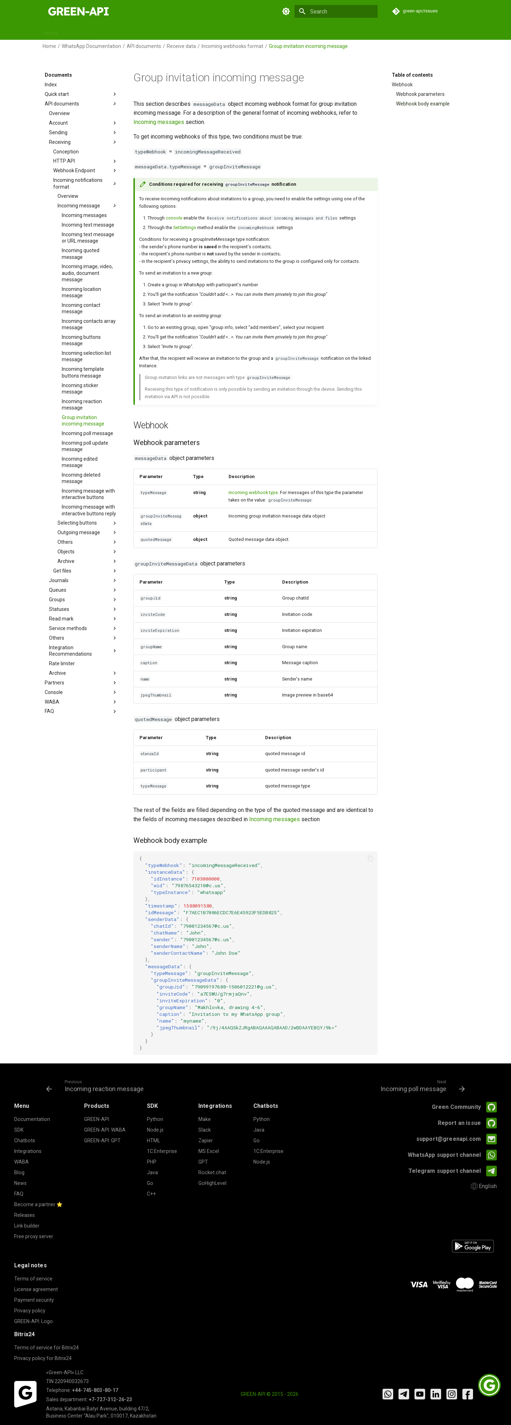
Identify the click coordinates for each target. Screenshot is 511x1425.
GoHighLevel (212, 1183)
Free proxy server (33, 1236)
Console (81, 692)
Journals (83, 580)
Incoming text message (88, 225)
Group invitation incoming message (83, 421)
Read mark (83, 619)
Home (51, 31)
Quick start (81, 94)
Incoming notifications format (85, 183)
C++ (151, 1194)
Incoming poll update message (85, 446)
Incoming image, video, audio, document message (87, 273)
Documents (80, 31)
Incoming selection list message (86, 356)
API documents (144, 46)
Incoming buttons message (81, 340)
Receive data (181, 46)
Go (150, 1183)
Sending (83, 132)
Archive (87, 561)
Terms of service (33, 1279)
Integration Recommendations (83, 651)
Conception (66, 152)
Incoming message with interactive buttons (88, 494)
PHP (151, 1162)
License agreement (36, 1289)
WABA (81, 702)
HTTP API (85, 161)
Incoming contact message (81, 308)
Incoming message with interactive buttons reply (89, 510)
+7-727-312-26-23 (110, 1399)
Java (152, 1172)
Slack (204, 1130)
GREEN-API (96, 1119)
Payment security (34, 1300)
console (174, 218)
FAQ (315, 31)
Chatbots (166, 31)
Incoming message (87, 205)
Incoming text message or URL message (88, 238)
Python (155, 1119)
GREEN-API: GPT (102, 1140)
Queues (83, 590)
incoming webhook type (253, 492)
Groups (83, 599)
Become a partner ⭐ (38, 1204)
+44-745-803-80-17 (95, 1390)
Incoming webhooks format (232, 46)
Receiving (83, 142)
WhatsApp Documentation (91, 46)
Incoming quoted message (80, 254)
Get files (85, 571)
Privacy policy (29, 1310)
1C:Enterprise (162, 1151)
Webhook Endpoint (85, 170)
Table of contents (412, 75)
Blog (275, 31)
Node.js (155, 1130)
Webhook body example (423, 104)
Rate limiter (62, 663)
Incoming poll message (87, 433)
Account (83, 123)
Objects (87, 551)
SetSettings (184, 227)
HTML (153, 1140)
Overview (59, 113)
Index (51, 84)
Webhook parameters (420, 94)
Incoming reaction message (82, 405)
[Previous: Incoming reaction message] (96, 1085)
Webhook (402, 84)
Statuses (83, 609)
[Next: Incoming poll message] (421, 1085)
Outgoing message (87, 532)
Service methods (83, 628)
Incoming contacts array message (89, 324)
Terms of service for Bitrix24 (46, 1347)
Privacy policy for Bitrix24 (43, 1358)
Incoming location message (81, 292)
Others (87, 542)
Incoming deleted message (81, 478)
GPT (190, 31)
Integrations (217, 31)
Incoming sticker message (80, 389)
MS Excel (208, 1151)
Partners (81, 682)
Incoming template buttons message (83, 372)
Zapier (205, 1140)
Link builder (26, 1226)
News (296, 31)
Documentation (32, 1119)
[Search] (336, 11)
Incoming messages (84, 215)
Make (204, 1119)
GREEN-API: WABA (105, 1130)
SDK (107, 31)
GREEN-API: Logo (33, 1321)
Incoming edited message (80, 462)
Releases (251, 31)
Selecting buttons (87, 523)
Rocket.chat (212, 1172)
